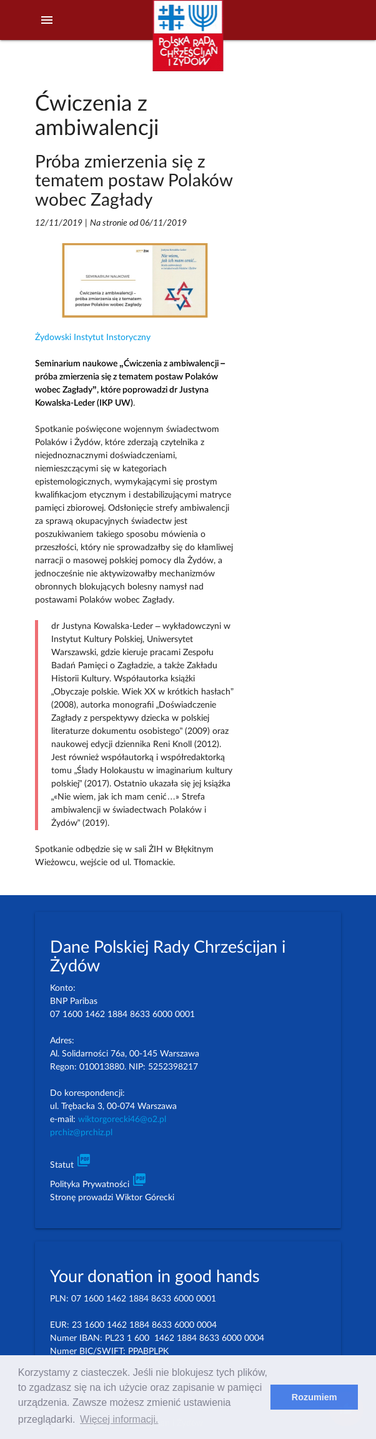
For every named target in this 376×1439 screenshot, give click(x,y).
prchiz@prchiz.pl (81, 1132)
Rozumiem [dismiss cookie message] (314, 1397)
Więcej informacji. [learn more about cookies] (119, 1419)
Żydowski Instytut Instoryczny (93, 337)
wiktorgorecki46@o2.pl (122, 1119)
